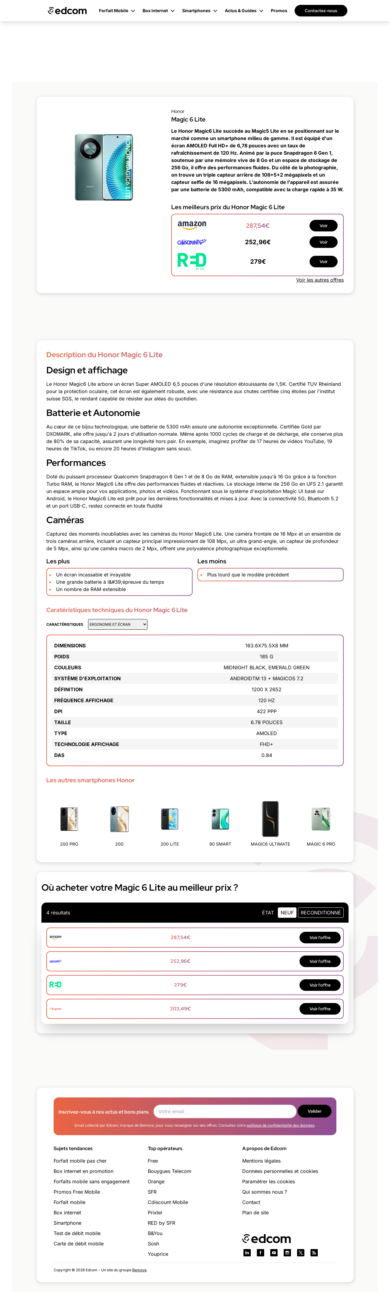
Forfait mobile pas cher (80, 1161)
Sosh (153, 1244)
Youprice (158, 1254)
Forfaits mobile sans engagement (91, 1181)
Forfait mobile (69, 1202)
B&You (155, 1233)
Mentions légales (261, 1161)
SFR (152, 1192)
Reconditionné (321, 913)
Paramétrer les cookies (268, 1181)
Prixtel (155, 1212)
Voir (324, 225)
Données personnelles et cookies (280, 1171)
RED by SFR (161, 1223)
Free (153, 1161)
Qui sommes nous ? (264, 1192)
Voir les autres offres (320, 280)
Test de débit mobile (77, 1233)
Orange (156, 1181)
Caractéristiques (64, 624)
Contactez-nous (321, 10)
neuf (287, 913)
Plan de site (255, 1212)
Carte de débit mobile (79, 1244)
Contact (251, 1202)
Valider (314, 1111)
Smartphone (67, 1223)
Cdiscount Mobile (168, 1202)
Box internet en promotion (83, 1171)
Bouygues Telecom (169, 1171)
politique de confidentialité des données (280, 1125)
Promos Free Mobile (77, 1192)
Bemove (139, 1270)
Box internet (67, 1212)
